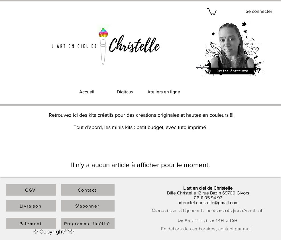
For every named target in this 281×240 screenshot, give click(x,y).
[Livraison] (31, 206)
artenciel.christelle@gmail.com (208, 202)
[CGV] (31, 190)
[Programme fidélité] (88, 223)
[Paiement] (31, 223)
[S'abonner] (88, 206)
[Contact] (88, 190)
